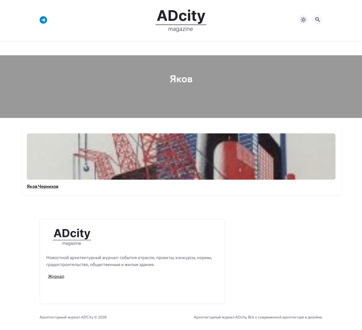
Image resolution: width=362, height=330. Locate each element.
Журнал (56, 276)
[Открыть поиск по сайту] (318, 20)
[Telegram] (43, 20)
